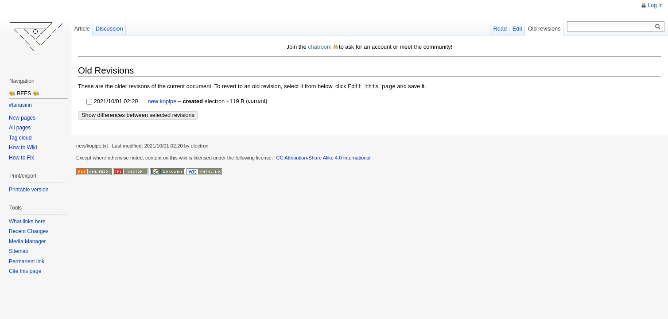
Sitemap (18, 251)
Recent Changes (28, 231)
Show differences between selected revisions (138, 114)
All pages (20, 127)
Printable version (28, 190)
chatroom (319, 46)
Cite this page (25, 271)
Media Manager (27, 241)
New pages (22, 118)
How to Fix (21, 158)
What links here (27, 221)
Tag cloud (20, 138)
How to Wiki (23, 147)
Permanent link (26, 261)
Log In (655, 5)
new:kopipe (162, 100)
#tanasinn (20, 105)
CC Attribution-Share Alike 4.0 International (323, 157)
